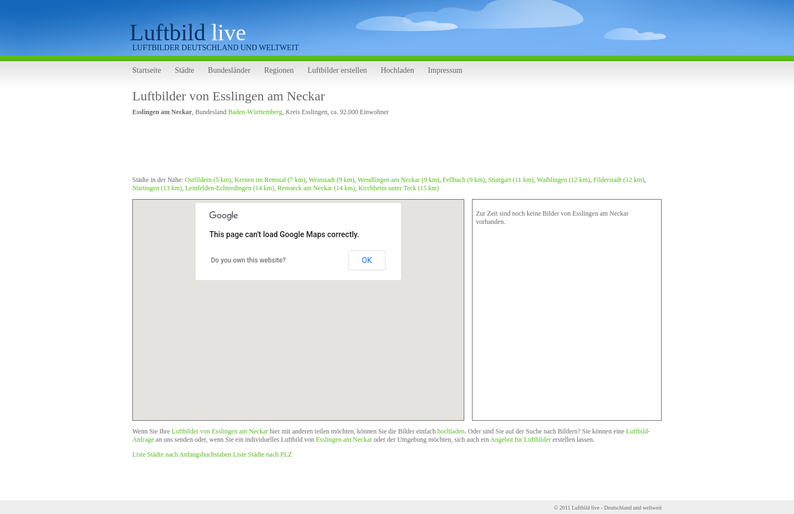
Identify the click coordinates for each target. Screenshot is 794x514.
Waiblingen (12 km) (563, 180)
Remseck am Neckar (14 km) (316, 188)
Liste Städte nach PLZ (262, 454)
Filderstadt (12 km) (619, 180)
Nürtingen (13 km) (157, 188)
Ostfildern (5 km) (208, 180)
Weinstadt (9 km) (332, 180)
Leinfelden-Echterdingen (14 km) (229, 188)
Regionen (279, 70)
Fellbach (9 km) (464, 180)
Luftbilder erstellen (337, 70)
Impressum (445, 70)
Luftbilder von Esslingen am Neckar (228, 96)
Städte (184, 70)
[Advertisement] (333, 148)
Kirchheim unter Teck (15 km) (398, 188)
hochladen (450, 431)
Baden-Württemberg (255, 112)
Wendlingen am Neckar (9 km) (398, 180)
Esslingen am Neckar (344, 439)
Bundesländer (229, 70)
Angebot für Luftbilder (520, 439)
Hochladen (397, 70)
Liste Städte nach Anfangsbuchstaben (182, 454)
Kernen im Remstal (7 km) (269, 180)
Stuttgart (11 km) (511, 180)
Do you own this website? (248, 260)
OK (367, 260)
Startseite (146, 70)
